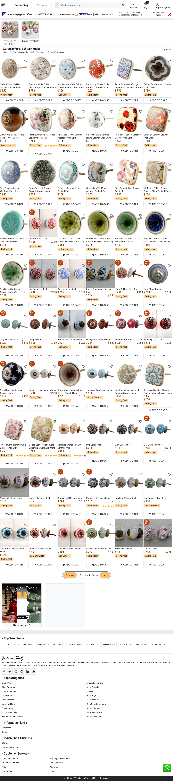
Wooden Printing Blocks (12, 717)
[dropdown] (57, 5)
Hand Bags (91, 695)
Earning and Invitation (60, 758)
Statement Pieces (94, 700)
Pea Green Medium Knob (155, 498)
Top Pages (6, 728)
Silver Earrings (8, 687)
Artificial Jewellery (94, 683)
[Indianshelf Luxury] (42, 5)
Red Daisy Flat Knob (38, 289)
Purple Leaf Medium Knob (98, 498)
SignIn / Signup (163, 7)
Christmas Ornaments (96, 704)
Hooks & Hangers (94, 717)
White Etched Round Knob (70, 339)
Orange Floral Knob (37, 339)
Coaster (90, 691)
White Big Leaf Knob (153, 339)
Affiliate (5, 743)
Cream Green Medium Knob (99, 548)
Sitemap (53, 771)
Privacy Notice (56, 763)
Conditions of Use (10, 758)
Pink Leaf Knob (151, 548)
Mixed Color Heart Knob (11, 498)
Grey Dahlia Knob (123, 445)
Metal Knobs (28, 644)
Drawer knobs (125, 644)
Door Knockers (141, 644)
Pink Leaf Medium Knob (126, 498)
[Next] (105, 575)
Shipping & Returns (10, 763)
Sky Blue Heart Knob (153, 445)
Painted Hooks (92, 644)
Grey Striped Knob (152, 289)
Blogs (4, 732)
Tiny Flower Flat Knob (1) (11, 339)
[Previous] (70, 575)
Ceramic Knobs (13, 644)
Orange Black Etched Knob (98, 339)
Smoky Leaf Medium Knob (70, 498)
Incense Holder (109, 644)
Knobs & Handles (9, 712)
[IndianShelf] (22, 5)
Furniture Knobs (158, 644)
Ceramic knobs (93, 708)
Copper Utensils (9, 691)
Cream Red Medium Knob (40, 548)
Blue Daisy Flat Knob (67, 289)
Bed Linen (57, 644)
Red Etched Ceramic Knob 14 (128, 339)
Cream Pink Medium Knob (69, 548)
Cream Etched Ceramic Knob (42, 390)
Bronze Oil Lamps (94, 712)
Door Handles (8, 700)
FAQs (4, 767)
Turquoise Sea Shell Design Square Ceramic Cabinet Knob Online (158, 393)
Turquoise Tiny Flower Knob (99, 390)
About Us (54, 767)
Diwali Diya (6, 683)
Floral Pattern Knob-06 (126, 289)
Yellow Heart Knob (123, 548)
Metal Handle (43, 644)
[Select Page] (82, 575)
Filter (167, 50)
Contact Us (7, 771)
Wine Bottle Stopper (74, 644)
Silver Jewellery (93, 687)
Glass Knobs (7, 708)
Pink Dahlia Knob (93, 445)
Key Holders (7, 695)
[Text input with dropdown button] (92, 5)
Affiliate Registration (11, 747)
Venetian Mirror (9, 704)
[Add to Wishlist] (25, 61)
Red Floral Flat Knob (38, 238)
